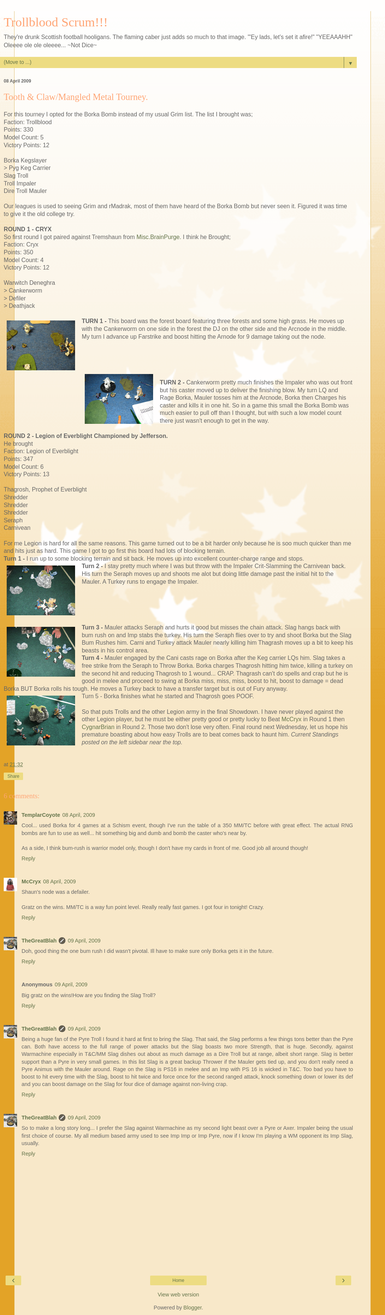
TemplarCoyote (41, 815)
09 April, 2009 (84, 941)
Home (178, 1280)
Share (13, 776)
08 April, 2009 (78, 815)
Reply (28, 858)
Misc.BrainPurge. (158, 237)
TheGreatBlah (39, 941)
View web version (178, 1295)
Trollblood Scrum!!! (56, 22)
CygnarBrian (98, 727)
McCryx (292, 719)
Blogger (193, 1308)
